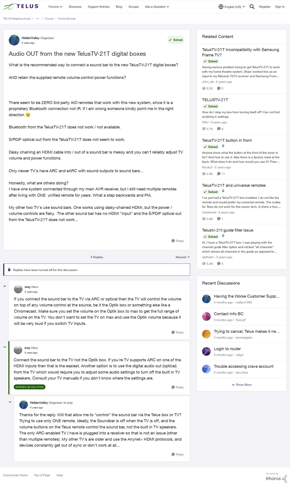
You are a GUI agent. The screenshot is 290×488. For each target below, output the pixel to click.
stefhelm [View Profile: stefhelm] (208, 257)
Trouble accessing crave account (243, 366)
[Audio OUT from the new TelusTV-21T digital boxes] (31, 292)
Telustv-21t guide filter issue (227, 230)
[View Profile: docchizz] (206, 369)
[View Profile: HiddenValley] (14, 40)
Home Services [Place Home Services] (66, 18)
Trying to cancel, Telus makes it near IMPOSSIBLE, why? (246, 331)
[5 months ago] (223, 302)
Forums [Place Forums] (49, 18)
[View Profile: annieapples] (206, 334)
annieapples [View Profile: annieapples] (244, 337)
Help (60, 475)
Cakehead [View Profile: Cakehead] (209, 212)
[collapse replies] (4, 286)
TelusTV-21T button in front (227, 140)
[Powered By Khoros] (276, 478)
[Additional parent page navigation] (37, 19)
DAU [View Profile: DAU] (205, 122)
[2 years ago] (223, 81)
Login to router (227, 348)
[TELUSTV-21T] (241, 114)
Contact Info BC (228, 313)
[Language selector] (232, 6)
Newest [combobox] (183, 257)
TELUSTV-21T (215, 99)
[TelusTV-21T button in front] (241, 157)
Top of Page (42, 475)
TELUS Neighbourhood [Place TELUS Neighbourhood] (16, 18)
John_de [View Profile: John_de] (208, 81)
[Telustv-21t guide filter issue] (241, 247)
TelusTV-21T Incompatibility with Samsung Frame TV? (240, 52)
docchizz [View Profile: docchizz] (242, 372)
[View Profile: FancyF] (206, 316)
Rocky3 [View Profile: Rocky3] (207, 167)
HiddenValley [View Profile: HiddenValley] (30, 38)
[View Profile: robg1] (206, 351)
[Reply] (178, 241)
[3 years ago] (218, 122)
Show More (241, 385)
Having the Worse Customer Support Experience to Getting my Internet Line (247, 296)
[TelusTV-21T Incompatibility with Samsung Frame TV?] (241, 71)
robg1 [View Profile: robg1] (240, 355)
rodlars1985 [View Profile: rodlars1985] (244, 302)
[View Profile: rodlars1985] (206, 299)
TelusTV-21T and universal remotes (234, 185)
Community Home (15, 475)
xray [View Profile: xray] (27, 287)
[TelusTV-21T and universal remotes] (241, 202)
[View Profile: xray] (18, 289)
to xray (68, 402)
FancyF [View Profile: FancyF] (241, 320)
